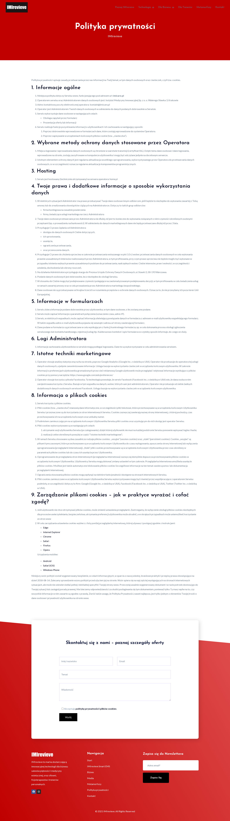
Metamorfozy (204, 7)
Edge (45, 527)
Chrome (47, 536)
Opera (46, 549)
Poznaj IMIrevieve (124, 7)
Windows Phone (51, 569)
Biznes (90, 772)
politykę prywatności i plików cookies (96, 708)
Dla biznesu (166, 7)
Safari (46, 541)
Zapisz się (156, 778)
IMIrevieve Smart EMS (98, 766)
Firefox (46, 545)
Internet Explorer (51, 532)
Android (47, 561)
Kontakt (219, 7)
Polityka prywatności (98, 789)
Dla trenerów (185, 7)
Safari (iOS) (49, 565)
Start (89, 760)
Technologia (146, 7)
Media (90, 778)
